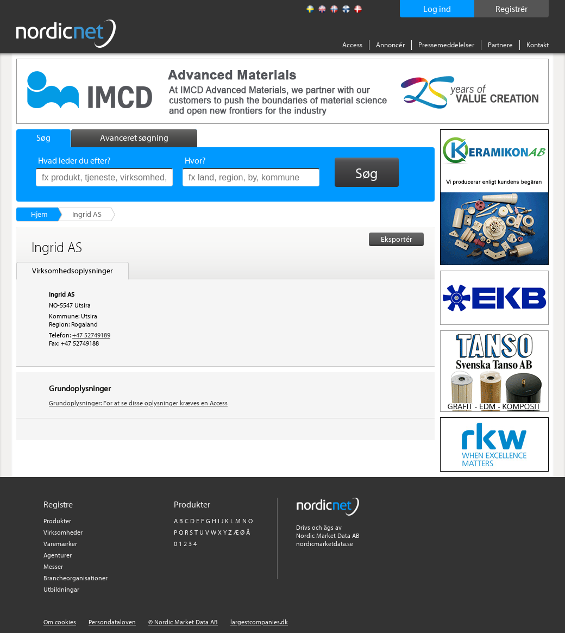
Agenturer (57, 555)
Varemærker (60, 544)
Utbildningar (61, 589)
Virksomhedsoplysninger (72, 270)
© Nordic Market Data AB (183, 622)
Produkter (57, 521)
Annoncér (390, 44)
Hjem (39, 214)
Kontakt (537, 44)
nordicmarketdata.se (324, 544)
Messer (53, 566)
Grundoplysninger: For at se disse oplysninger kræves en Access (138, 403)
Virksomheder (63, 532)
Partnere (500, 44)
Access (352, 44)
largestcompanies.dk (259, 622)
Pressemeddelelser (446, 44)
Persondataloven (112, 622)
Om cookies (59, 622)
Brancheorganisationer (75, 578)
